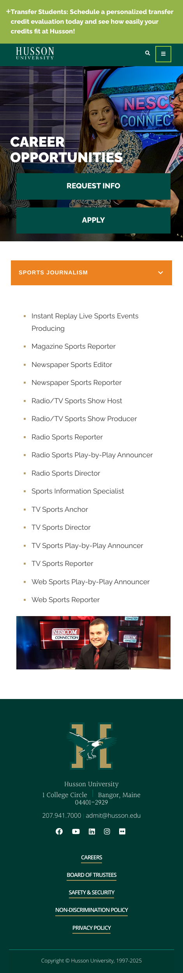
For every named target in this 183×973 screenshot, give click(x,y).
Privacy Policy (91, 928)
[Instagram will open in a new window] (111, 832)
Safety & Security (91, 892)
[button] (91, 272)
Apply (93, 220)
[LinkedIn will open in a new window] (96, 832)
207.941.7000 (61, 815)
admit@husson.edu (113, 815)
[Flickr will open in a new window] (123, 832)
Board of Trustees (91, 875)
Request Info (93, 186)
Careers (91, 857)
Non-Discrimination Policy (91, 910)
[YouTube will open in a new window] (80, 832)
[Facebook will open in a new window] (63, 832)
